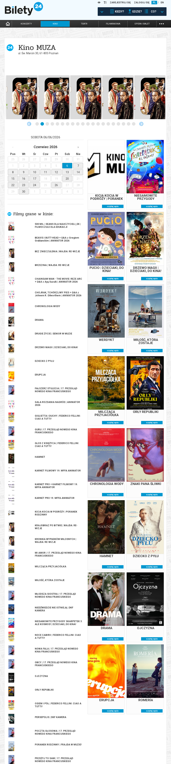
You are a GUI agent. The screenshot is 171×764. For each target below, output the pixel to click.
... (161, 23)
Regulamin (132, 742)
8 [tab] (73, 124)
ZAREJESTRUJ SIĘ (120, 2)
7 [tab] (68, 124)
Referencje (92, 751)
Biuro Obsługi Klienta (57, 744)
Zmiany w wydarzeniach (59, 754)
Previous (29, 124)
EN (162, 2)
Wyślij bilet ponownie (58, 748)
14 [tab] (103, 124)
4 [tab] (53, 124)
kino (55, 24)
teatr (84, 24)
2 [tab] (42, 124)
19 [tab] (129, 124)
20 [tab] (134, 124)
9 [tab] (78, 124)
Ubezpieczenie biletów (58, 758)
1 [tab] (37, 124)
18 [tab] (124, 124)
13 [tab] (98, 124)
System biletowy (95, 748)
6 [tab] (63, 124)
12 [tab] (93, 124)
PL (154, 2)
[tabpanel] (21, 97)
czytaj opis (113, 206)
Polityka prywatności (139, 752)
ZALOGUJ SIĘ (142, 2)
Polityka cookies (136, 749)
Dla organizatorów (97, 744)
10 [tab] (83, 124)
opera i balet (142, 24)
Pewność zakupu (136, 745)
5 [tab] (58, 124)
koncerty (26, 24)
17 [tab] (119, 124)
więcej (22, 319)
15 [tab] (108, 124)
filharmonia (113, 24)
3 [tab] (47, 124)
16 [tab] (113, 124)
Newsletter (52, 751)
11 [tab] (88, 124)
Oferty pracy (134, 755)
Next (141, 124)
